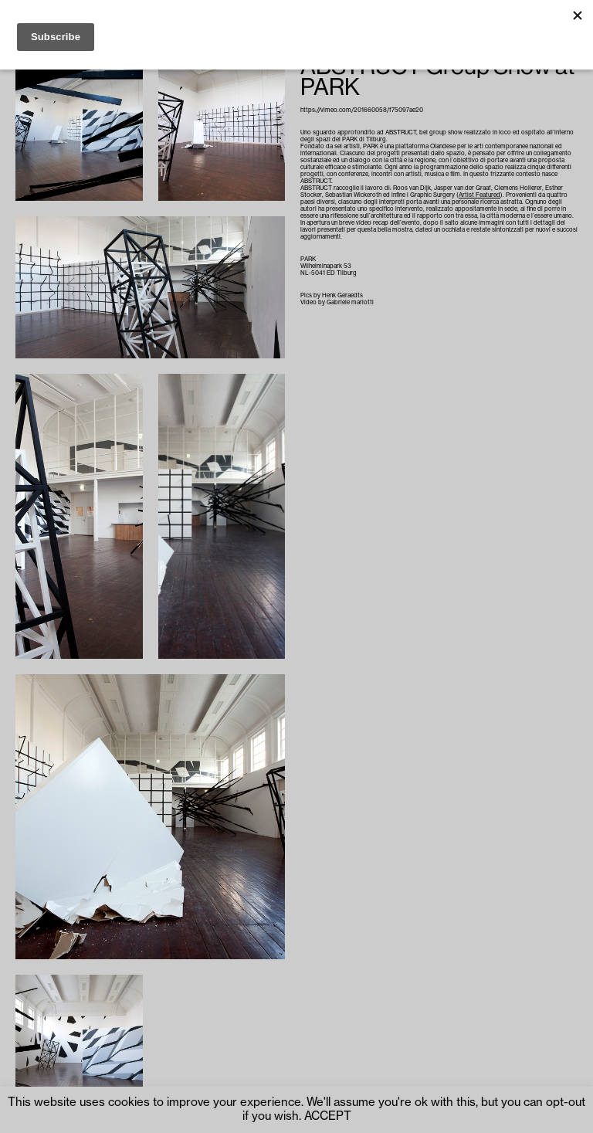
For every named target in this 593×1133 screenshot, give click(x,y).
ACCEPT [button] (327, 1116)
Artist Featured (479, 195)
